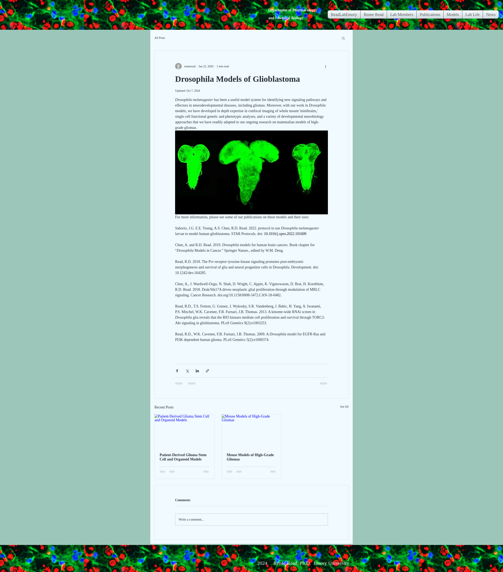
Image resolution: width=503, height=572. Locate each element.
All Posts (159, 37)
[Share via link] (207, 371)
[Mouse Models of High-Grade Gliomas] (251, 431)
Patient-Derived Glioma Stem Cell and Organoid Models (183, 457)
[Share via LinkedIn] (197, 371)
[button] (343, 38)
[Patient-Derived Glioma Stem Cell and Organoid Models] (184, 431)
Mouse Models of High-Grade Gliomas (250, 457)
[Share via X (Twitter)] (187, 371)
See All (344, 406)
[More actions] (325, 66)
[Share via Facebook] (177, 371)
